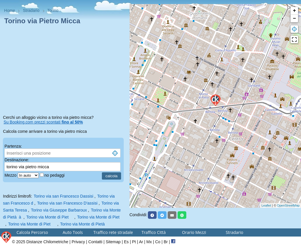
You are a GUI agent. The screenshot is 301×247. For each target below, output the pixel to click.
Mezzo (10, 175)
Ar (141, 241)
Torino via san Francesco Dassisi (63, 196)
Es (126, 241)
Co (157, 241)
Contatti (95, 241)
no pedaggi (55, 175)
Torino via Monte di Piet (50, 217)
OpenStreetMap (288, 205)
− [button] (294, 18)
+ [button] (294, 10)
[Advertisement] (64, 71)
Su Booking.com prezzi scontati (43, 122)
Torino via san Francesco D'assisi (67, 203)
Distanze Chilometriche (47, 241)
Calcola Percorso (32, 232)
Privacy (78, 241)
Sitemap (113, 241)
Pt (134, 241)
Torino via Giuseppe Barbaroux (59, 210)
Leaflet (266, 205)
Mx (149, 241)
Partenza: (13, 146)
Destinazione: (16, 159)
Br (166, 241)
